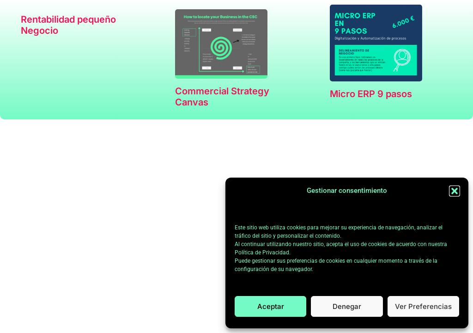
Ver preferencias (423, 306)
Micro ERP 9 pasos (371, 93)
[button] (454, 191)
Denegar (347, 306)
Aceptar (270, 306)
